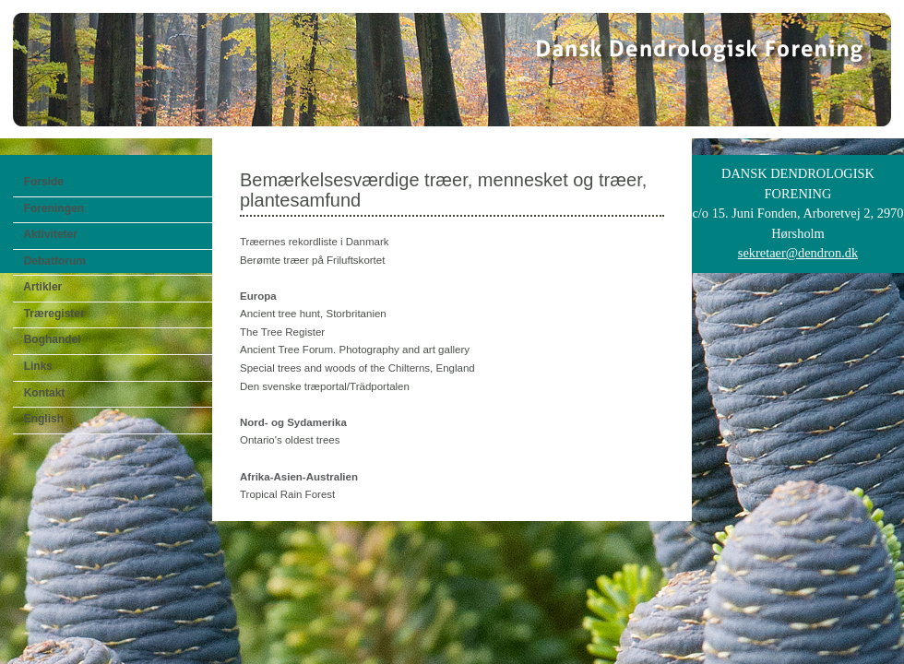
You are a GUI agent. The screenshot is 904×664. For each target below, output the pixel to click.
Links (35, 366)
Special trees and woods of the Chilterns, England (357, 368)
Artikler (40, 286)
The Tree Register (282, 332)
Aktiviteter (47, 234)
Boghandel (49, 339)
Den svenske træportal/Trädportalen (325, 386)
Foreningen (51, 208)
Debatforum (52, 261)
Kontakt (41, 392)
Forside (41, 181)
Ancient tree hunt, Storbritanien (313, 313)
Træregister (51, 313)
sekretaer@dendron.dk (798, 252)
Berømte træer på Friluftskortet (312, 260)
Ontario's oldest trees (289, 439)
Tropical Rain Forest (287, 494)
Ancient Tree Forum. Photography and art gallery (355, 349)
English (41, 418)
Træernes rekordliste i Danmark (314, 241)
